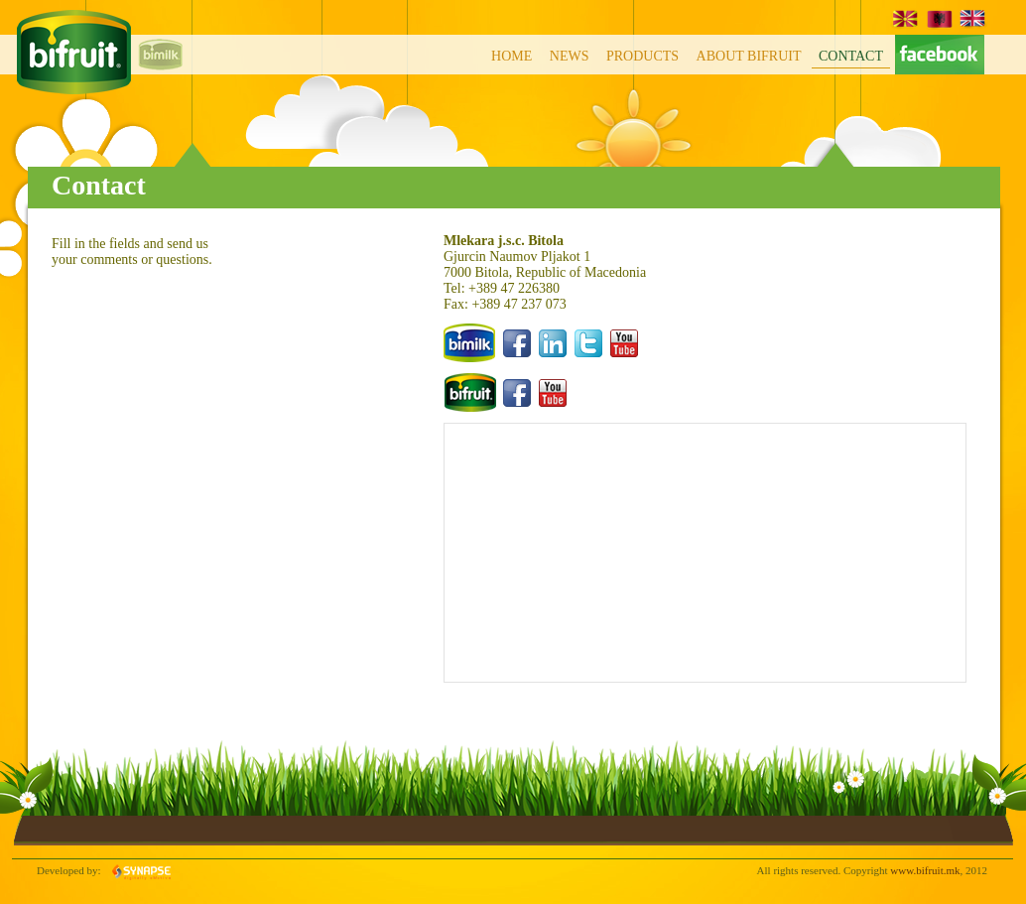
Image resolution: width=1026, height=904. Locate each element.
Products (642, 56)
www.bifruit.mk (925, 870)
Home (511, 56)
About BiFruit (749, 56)
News (569, 56)
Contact (851, 56)
